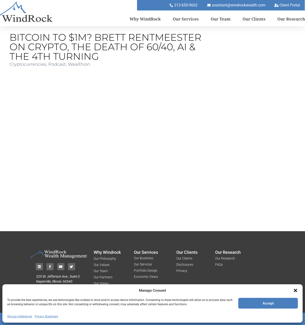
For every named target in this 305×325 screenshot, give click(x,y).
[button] (295, 290)
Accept (268, 303)
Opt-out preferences (19, 316)
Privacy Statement (46, 316)
